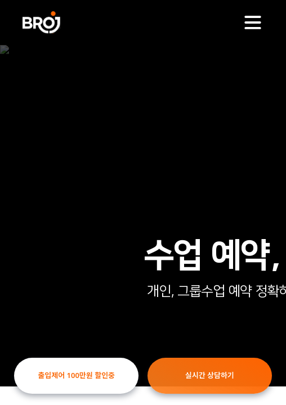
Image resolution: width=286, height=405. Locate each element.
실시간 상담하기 (209, 375)
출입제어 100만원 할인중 (76, 375)
